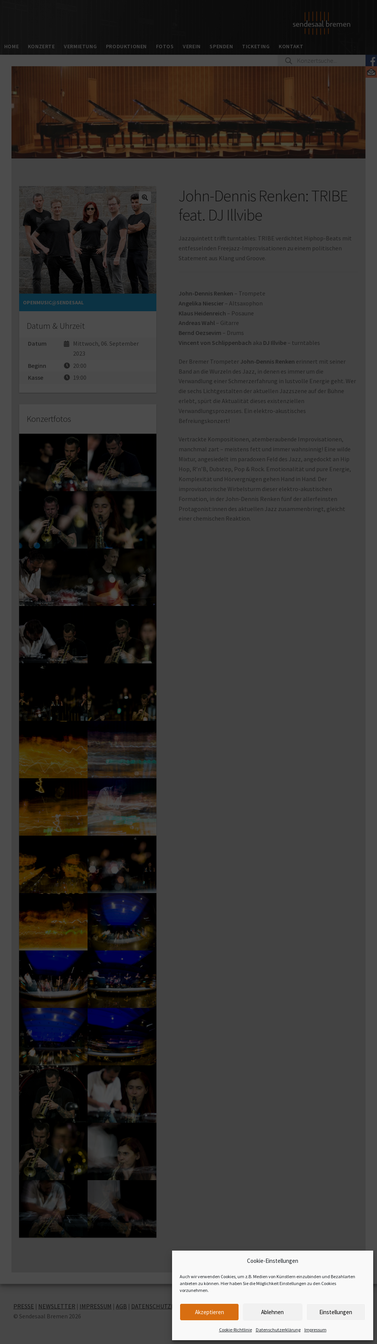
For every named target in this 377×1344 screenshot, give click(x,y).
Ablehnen (272, 1312)
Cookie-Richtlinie (235, 1330)
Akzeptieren (209, 1312)
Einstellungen (335, 1312)
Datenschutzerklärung (278, 1330)
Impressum (315, 1330)
